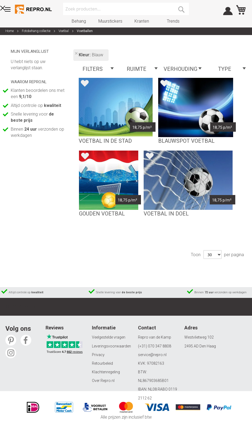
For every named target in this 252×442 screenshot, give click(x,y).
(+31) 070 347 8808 (154, 346)
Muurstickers (110, 21)
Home (10, 31)
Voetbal (64, 31)
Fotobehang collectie (36, 31)
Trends (173, 21)
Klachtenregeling (106, 372)
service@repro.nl (152, 355)
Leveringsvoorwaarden (111, 346)
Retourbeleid (102, 363)
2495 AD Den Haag (200, 346)
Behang (79, 21)
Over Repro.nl (103, 380)
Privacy (98, 355)
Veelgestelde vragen (108, 337)
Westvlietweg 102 (199, 337)
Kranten (141, 21)
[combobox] (126, 9)
